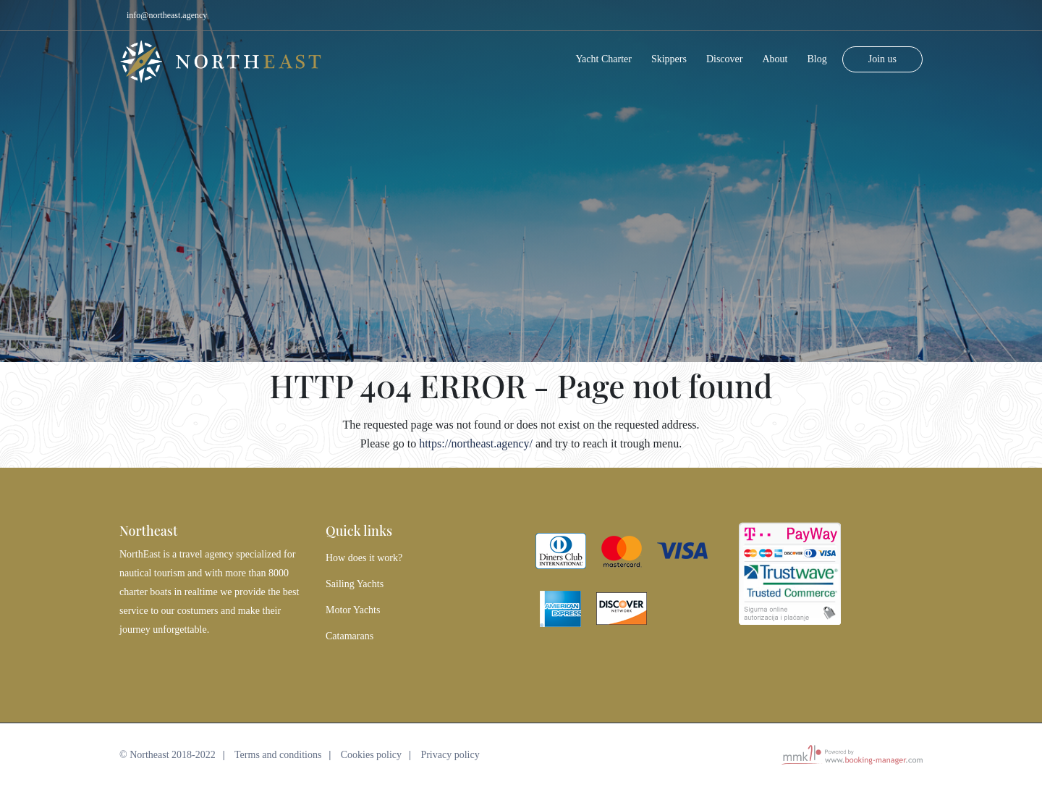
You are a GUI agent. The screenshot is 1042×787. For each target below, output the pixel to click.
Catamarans (349, 636)
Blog (816, 54)
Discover (724, 54)
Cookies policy (371, 754)
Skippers (669, 54)
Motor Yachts (353, 610)
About (774, 54)
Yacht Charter (603, 54)
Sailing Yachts (355, 583)
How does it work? (364, 557)
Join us (882, 54)
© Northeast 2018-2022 (167, 754)
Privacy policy (449, 754)
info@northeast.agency (167, 15)
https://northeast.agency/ (476, 443)
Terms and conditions (277, 754)
